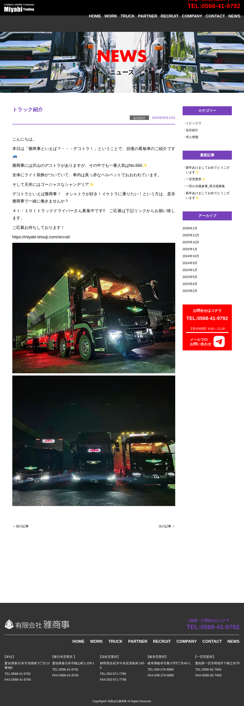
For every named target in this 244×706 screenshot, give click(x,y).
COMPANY (192, 26)
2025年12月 (191, 235)
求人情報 (192, 137)
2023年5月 (190, 277)
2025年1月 (190, 249)
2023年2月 (190, 291)
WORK (110, 26)
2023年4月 (190, 284)
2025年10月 (191, 242)
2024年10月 (191, 256)
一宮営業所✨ (195, 179)
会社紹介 (192, 130)
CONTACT (215, 26)
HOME (95, 26)
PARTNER (147, 26)
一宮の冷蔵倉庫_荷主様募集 (205, 186)
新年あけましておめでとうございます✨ (208, 170)
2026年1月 (190, 228)
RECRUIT (170, 26)
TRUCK (128, 26)
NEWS (234, 26)
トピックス (193, 123)
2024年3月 (190, 263)
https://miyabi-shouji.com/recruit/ (41, 237)
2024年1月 (190, 270)
